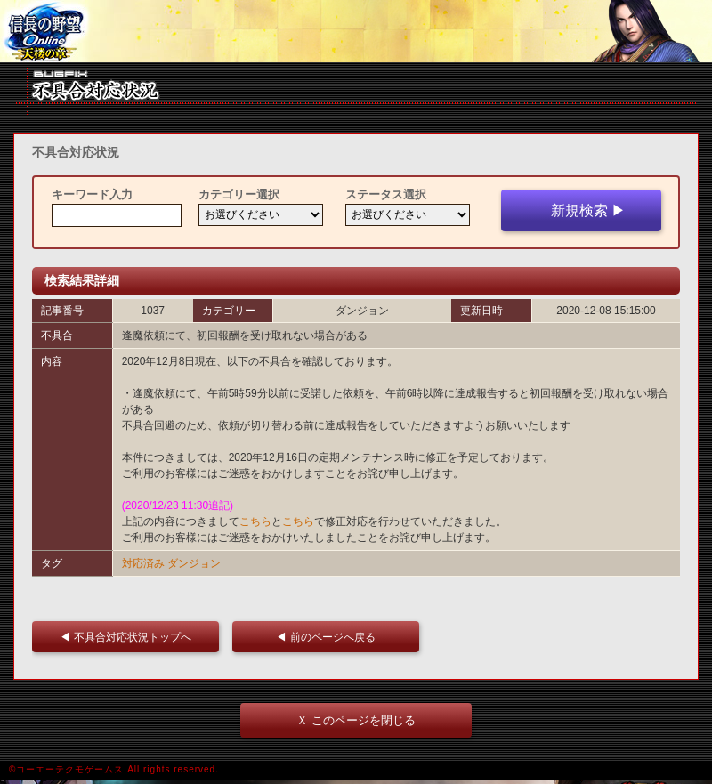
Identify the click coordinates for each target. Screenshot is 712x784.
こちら (255, 521)
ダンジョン (194, 563)
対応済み (143, 563)
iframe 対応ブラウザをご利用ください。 (356, 31)
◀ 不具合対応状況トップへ (130, 637)
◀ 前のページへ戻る (330, 637)
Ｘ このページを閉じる (356, 720)
